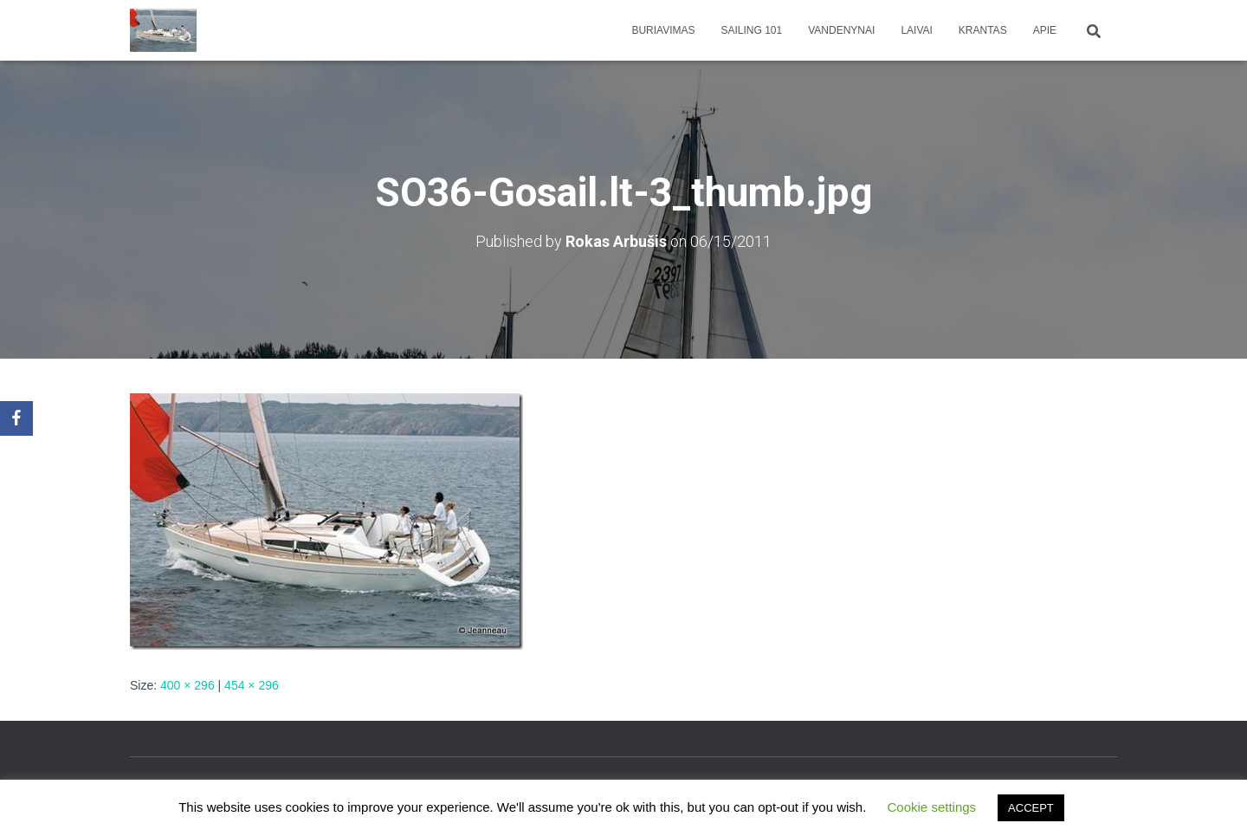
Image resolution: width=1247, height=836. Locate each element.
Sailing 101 (752, 30)
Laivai (916, 30)
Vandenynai (841, 30)
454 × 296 (251, 685)
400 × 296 (187, 685)
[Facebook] (16, 418)
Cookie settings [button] (932, 807)
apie (1044, 30)
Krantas (983, 30)
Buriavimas (663, 30)
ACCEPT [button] (1031, 807)
